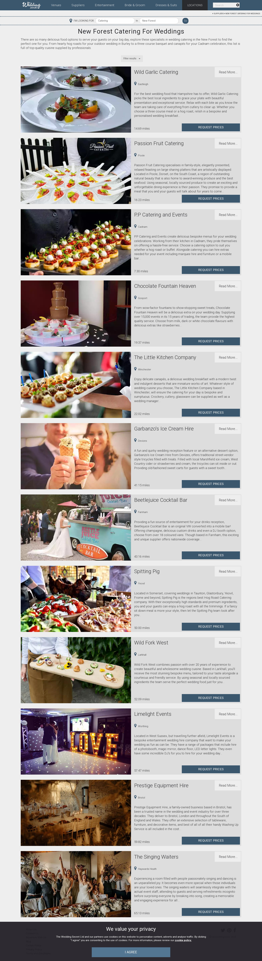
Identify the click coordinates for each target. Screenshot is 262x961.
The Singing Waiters (156, 857)
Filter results (129, 58)
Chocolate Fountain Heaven (165, 286)
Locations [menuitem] (195, 5)
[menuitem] (34, 4)
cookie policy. (183, 940)
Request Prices (211, 127)
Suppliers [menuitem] (78, 5)
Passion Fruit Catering (159, 143)
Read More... (228, 72)
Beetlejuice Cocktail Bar (160, 500)
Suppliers (219, 14)
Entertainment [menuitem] (104, 5)
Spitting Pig (147, 571)
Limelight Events (152, 714)
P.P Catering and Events (160, 215)
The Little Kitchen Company (165, 357)
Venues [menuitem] (56, 5)
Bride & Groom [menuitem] (135, 5)
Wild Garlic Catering (156, 72)
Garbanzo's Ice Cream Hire (164, 429)
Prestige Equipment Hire (161, 785)
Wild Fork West (151, 643)
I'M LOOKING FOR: (84, 20)
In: (137, 20)
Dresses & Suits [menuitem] (166, 5)
